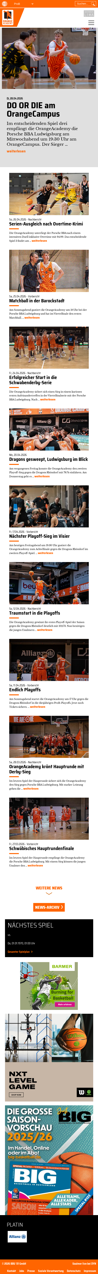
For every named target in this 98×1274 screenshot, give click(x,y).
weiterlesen (16, 151)
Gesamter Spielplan (19, 952)
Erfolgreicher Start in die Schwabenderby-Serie (33, 380)
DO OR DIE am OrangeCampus (33, 109)
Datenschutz (74, 1271)
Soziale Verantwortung (51, 1271)
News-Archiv (49, 907)
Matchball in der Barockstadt (37, 300)
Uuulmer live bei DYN (84, 1264)
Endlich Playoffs (25, 689)
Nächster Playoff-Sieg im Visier (39, 536)
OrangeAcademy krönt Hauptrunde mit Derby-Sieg (46, 769)
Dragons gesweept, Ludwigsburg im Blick (48, 459)
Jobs (21, 1271)
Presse (31, 1271)
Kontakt (11, 1271)
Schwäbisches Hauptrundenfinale (41, 848)
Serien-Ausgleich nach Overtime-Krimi (46, 224)
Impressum (90, 1271)
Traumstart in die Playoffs (34, 613)
